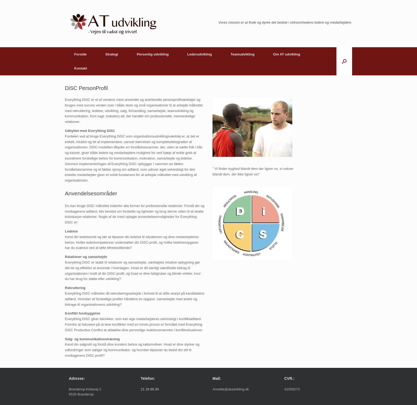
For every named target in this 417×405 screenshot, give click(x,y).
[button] (344, 61)
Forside (80, 54)
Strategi (111, 54)
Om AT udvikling (286, 54)
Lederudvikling (199, 54)
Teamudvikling (243, 54)
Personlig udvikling (153, 54)
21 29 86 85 (150, 389)
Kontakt (80, 68)
